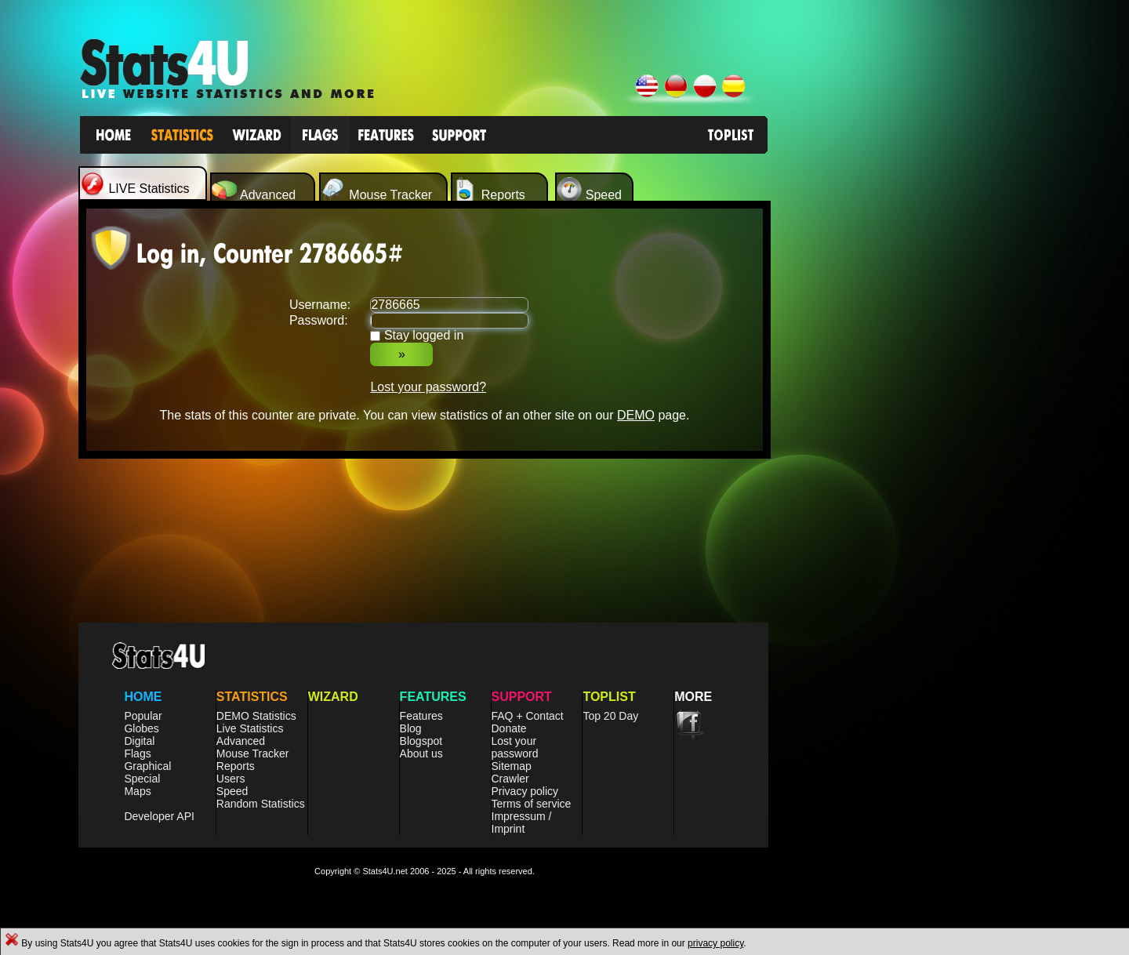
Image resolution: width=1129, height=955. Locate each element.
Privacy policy (525, 791)
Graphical (147, 766)
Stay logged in (423, 335)
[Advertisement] (899, 436)
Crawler (510, 778)
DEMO (636, 415)
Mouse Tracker (252, 753)
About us (421, 753)
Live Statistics (250, 728)
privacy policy (715, 943)
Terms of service (532, 803)
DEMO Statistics (256, 716)
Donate (509, 728)
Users (230, 778)
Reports (235, 766)
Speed (232, 791)
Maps (137, 791)
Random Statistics (260, 803)
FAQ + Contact (528, 716)
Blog (411, 728)
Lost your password (515, 747)
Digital (139, 741)
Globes (141, 728)
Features (421, 716)
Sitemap (512, 766)
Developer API (159, 816)
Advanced (240, 741)
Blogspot (421, 741)
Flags (137, 753)
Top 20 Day (610, 716)
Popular (143, 716)
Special (142, 778)
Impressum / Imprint (522, 822)
